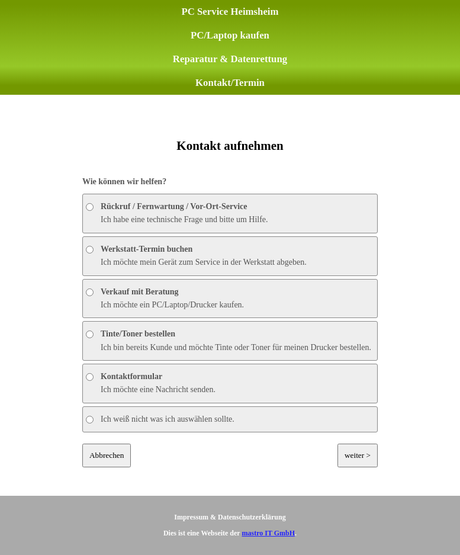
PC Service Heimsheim (229, 11)
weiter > (358, 455)
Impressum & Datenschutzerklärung (229, 517)
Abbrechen (106, 455)
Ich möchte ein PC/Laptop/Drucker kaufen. (165, 298)
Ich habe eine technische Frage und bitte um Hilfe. (177, 213)
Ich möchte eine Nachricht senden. (150, 383)
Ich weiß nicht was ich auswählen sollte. (160, 419)
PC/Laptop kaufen (230, 35)
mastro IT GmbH (268, 533)
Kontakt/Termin (230, 82)
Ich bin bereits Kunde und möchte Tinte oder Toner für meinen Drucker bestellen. (228, 340)
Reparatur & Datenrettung (230, 59)
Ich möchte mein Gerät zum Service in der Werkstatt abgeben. (196, 256)
